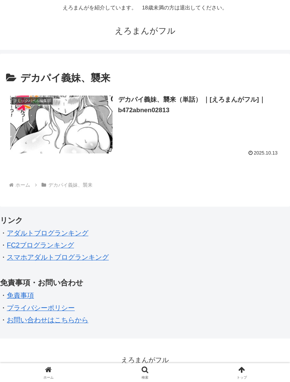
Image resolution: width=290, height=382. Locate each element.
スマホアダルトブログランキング (58, 257)
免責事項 (20, 295)
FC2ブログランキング (40, 245)
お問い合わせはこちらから (47, 320)
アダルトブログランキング (47, 233)
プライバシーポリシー (41, 308)
